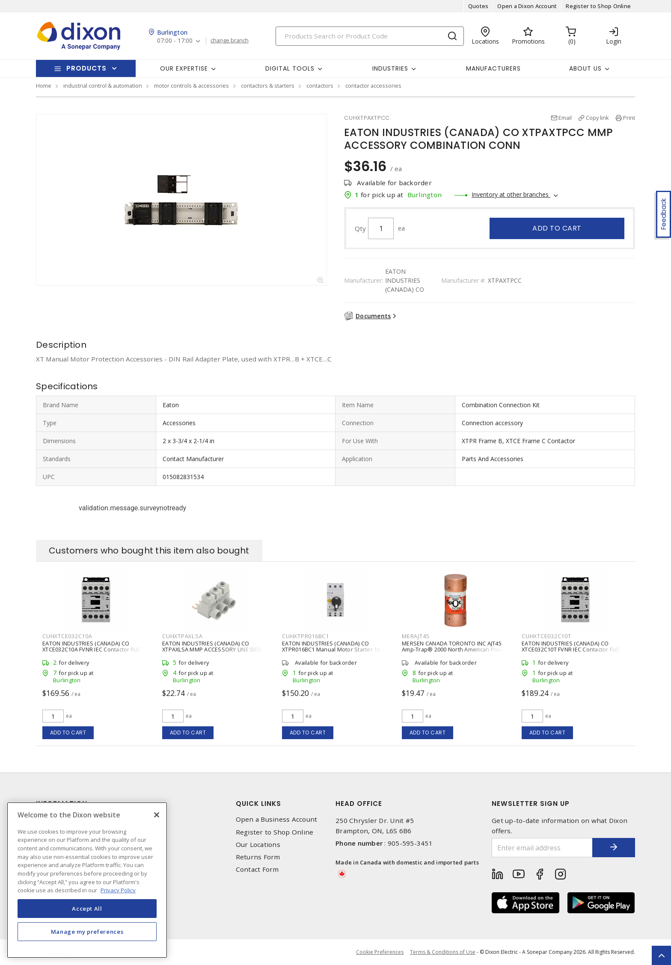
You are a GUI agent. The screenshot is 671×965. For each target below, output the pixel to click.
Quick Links (258, 803)
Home (43, 85)
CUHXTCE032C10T (546, 636)
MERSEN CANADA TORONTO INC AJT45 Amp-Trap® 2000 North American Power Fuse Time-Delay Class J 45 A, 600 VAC (455, 649)
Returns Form (258, 857)
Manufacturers (493, 68)
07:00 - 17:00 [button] (175, 40)
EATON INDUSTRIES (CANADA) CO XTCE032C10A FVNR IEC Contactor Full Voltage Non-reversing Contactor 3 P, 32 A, (95, 652)
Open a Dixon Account (527, 6)
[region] (87, 880)
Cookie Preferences (380, 952)
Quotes (478, 6)
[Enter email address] (542, 847)
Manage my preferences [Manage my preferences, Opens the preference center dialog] (87, 931)
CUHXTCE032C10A (67, 636)
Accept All (87, 908)
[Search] (370, 36)
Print (629, 117)
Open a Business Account (277, 819)
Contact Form (257, 869)
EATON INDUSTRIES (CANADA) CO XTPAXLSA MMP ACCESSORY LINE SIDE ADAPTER (212, 649)
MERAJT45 (415, 636)
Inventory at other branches (511, 194)
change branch (230, 40)
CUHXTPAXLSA (182, 636)
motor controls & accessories (191, 85)
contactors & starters (267, 85)
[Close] (156, 814)
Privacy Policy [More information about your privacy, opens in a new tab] (118, 890)
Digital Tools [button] (290, 68)
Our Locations (258, 845)
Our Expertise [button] (184, 68)
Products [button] (86, 68)
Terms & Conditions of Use (442, 952)
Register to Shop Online (598, 6)
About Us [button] (585, 68)
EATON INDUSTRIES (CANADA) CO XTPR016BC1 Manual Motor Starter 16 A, (334, 646)
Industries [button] (390, 68)
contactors (319, 85)
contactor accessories (373, 85)
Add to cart (557, 228)
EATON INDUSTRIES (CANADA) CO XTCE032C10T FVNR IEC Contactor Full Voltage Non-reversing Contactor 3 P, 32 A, (574, 652)
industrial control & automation (102, 85)
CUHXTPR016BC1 (305, 636)
